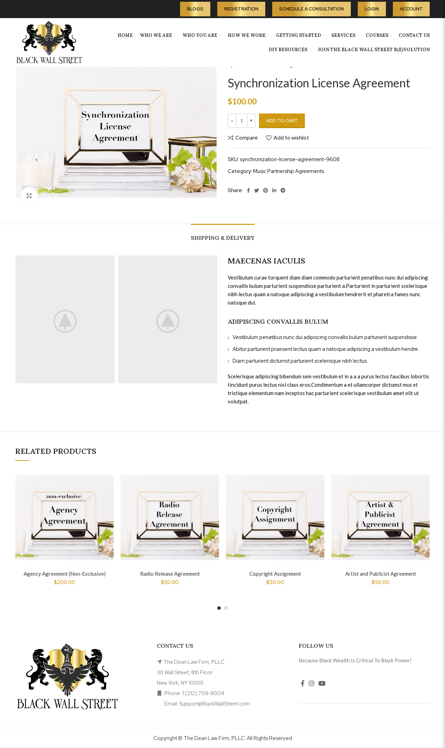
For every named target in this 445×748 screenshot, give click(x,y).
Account (411, 9)
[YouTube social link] (321, 683)
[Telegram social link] (283, 190)
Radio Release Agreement (170, 573)
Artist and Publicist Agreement (380, 573)
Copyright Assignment (275, 573)
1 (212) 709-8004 (203, 693)
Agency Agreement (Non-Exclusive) (65, 573)
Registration (241, 9)
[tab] (222, 234)
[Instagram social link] (311, 683)
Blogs (195, 9)
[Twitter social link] (256, 190)
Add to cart (282, 121)
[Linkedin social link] (274, 190)
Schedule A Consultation (311, 9)
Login (372, 9)
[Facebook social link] (248, 190)
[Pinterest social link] (265, 190)
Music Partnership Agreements (288, 171)
